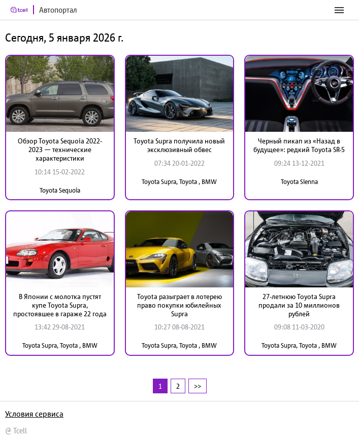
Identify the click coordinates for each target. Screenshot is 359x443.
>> (197, 386)
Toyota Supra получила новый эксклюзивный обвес (179, 145)
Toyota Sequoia (60, 190)
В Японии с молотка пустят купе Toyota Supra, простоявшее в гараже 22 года (60, 305)
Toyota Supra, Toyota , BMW (179, 182)
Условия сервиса (34, 414)
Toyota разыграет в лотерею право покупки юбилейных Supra (179, 305)
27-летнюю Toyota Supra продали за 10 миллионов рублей (299, 305)
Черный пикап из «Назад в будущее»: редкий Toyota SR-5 (299, 145)
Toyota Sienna (299, 182)
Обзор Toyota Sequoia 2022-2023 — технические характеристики (60, 149)
